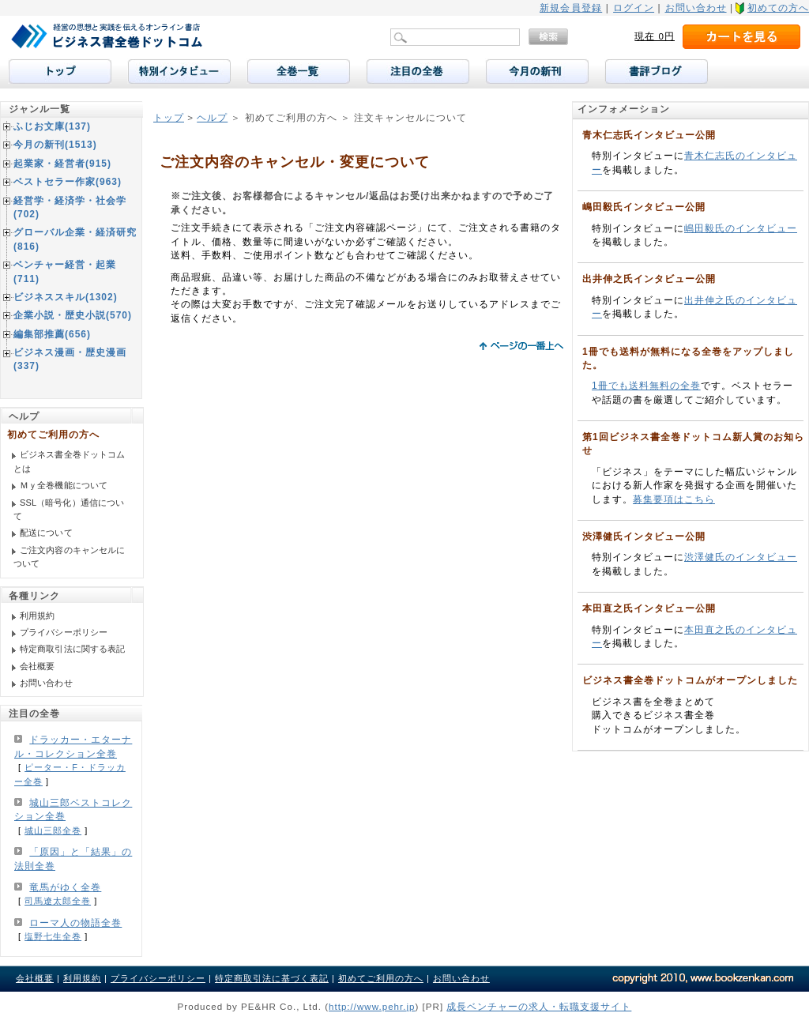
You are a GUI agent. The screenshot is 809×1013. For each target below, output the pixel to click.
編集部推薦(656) (52, 334)
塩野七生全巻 (52, 936)
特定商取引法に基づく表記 (272, 978)
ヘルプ (212, 117)
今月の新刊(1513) (55, 144)
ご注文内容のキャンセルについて (69, 556)
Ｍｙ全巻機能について (63, 485)
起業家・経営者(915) (62, 163)
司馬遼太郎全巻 (57, 901)
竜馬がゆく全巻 (65, 887)
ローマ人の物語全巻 (75, 922)
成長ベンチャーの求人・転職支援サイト (538, 1006)
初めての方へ (778, 7)
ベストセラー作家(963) (67, 181)
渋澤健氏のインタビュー (740, 557)
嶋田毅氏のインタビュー (740, 228)
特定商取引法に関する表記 (72, 648)
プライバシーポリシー (63, 632)
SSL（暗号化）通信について (68, 509)
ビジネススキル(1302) (65, 297)
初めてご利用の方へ (53, 434)
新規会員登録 (571, 7)
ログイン (633, 7)
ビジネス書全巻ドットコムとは (69, 461)
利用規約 (37, 615)
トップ (168, 117)
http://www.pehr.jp (372, 1006)
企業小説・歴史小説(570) (72, 315)
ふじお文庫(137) (52, 126)
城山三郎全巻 (52, 830)
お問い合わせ (696, 7)
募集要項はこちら (674, 499)
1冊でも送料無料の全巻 (646, 385)
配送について (46, 532)
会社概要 (37, 666)
